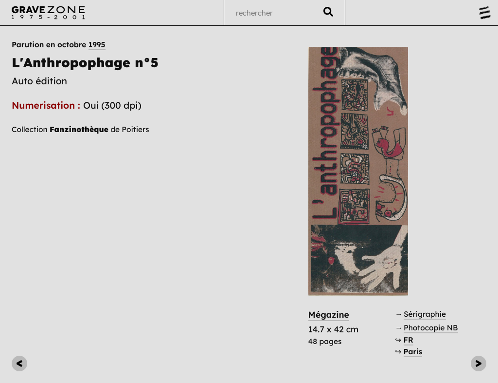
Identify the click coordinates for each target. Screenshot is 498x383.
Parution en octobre (59, 44)
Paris (413, 351)
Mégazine (328, 314)
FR (408, 340)
